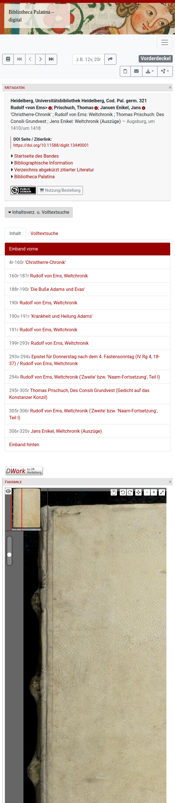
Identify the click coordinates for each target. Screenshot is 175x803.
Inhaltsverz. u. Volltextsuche (38, 212)
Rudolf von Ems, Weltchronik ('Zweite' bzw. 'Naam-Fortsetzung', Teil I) (84, 377)
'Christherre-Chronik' (37, 262)
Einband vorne (23, 249)
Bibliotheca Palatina (34, 176)
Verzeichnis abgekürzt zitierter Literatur (54, 170)
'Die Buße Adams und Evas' (47, 289)
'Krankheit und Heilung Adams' (51, 316)
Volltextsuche (44, 233)
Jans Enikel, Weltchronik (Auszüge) (55, 431)
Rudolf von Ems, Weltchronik (48, 276)
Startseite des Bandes (36, 156)
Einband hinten (24, 444)
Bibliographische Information (43, 163)
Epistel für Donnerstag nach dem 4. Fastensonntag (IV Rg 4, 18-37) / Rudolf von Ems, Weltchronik (84, 360)
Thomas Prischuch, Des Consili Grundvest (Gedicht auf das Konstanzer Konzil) (79, 394)
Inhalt (15, 233)
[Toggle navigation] (165, 42)
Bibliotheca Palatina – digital (31, 16)
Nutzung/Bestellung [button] (59, 190)
